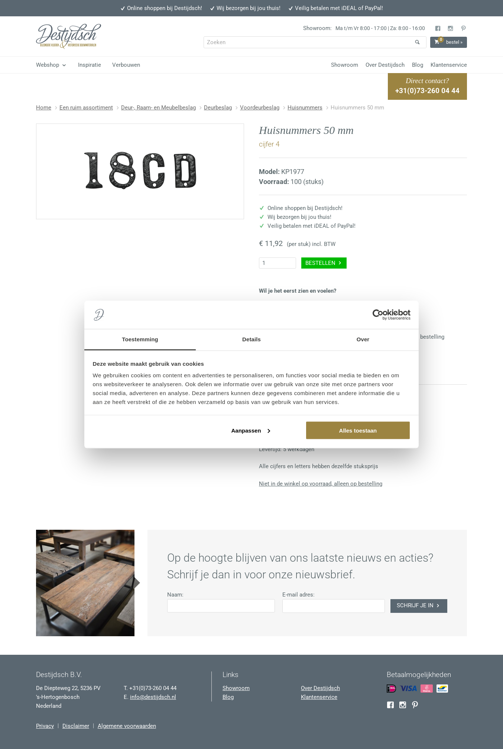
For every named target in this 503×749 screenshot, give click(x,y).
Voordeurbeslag (259, 107)
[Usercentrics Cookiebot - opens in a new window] (377, 315)
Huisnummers (305, 107)
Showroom (344, 65)
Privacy (45, 726)
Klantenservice (449, 65)
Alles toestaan (358, 430)
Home (43, 107)
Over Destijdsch (385, 65)
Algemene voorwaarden (127, 726)
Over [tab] (363, 339)
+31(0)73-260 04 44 (427, 91)
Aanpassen (250, 430)
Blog (417, 65)
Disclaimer (75, 726)
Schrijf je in (419, 605)
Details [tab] (251, 339)
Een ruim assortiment (86, 107)
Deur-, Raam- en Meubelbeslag (158, 107)
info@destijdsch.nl (153, 697)
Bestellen (324, 263)
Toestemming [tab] (140, 339)
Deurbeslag (218, 107)
